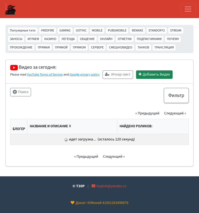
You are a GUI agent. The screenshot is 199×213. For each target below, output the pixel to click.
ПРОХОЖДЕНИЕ (21, 47)
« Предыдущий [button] (147, 113)
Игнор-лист (118, 74)
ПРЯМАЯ (44, 47)
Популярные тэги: (23, 30)
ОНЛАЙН (106, 39)
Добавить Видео (154, 74)
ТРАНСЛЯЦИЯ (164, 47)
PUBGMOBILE (117, 30)
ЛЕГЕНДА (68, 39)
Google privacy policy (85, 74)
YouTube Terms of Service (45, 74)
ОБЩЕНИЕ (87, 39)
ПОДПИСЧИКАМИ (149, 39)
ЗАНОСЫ (16, 39)
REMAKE (137, 30)
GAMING (65, 30)
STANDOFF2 (156, 30)
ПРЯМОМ (79, 47)
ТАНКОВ (143, 47)
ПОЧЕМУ (173, 39)
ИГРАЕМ (33, 39)
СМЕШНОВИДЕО (120, 47)
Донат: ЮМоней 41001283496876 (99, 202)
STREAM (175, 30)
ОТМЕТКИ (124, 39)
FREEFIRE (47, 30)
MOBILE (97, 30)
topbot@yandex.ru (109, 186)
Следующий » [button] (175, 113)
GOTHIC (81, 30)
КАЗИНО (50, 39)
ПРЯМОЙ (61, 47)
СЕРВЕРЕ (97, 47)
